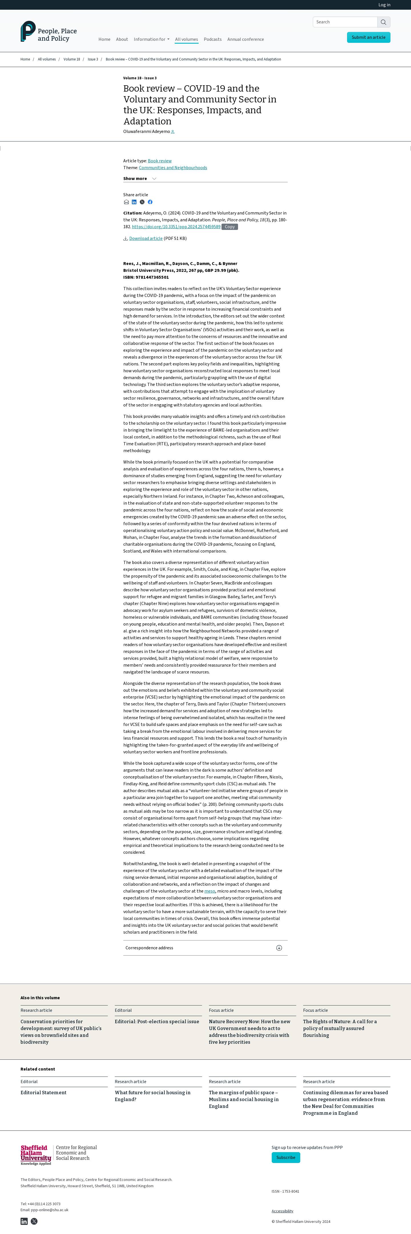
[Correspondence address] (205, 948)
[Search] (383, 22)
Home (104, 39)
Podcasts (213, 39)
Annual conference (245, 39)
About (122, 39)
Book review (160, 161)
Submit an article (369, 37)
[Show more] (139, 178)
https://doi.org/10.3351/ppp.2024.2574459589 (176, 227)
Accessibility (282, 1211)
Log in (384, 5)
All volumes (186, 39)
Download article (146, 238)
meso (209, 891)
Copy (230, 227)
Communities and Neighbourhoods (173, 168)
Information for (150, 39)
